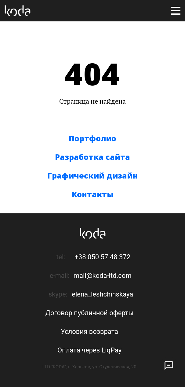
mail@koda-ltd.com (103, 275)
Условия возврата (89, 331)
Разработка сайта (92, 157)
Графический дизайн (92, 175)
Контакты (93, 194)
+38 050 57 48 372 (102, 257)
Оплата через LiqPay (89, 350)
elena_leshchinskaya (102, 294)
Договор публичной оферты (89, 313)
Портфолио (92, 138)
